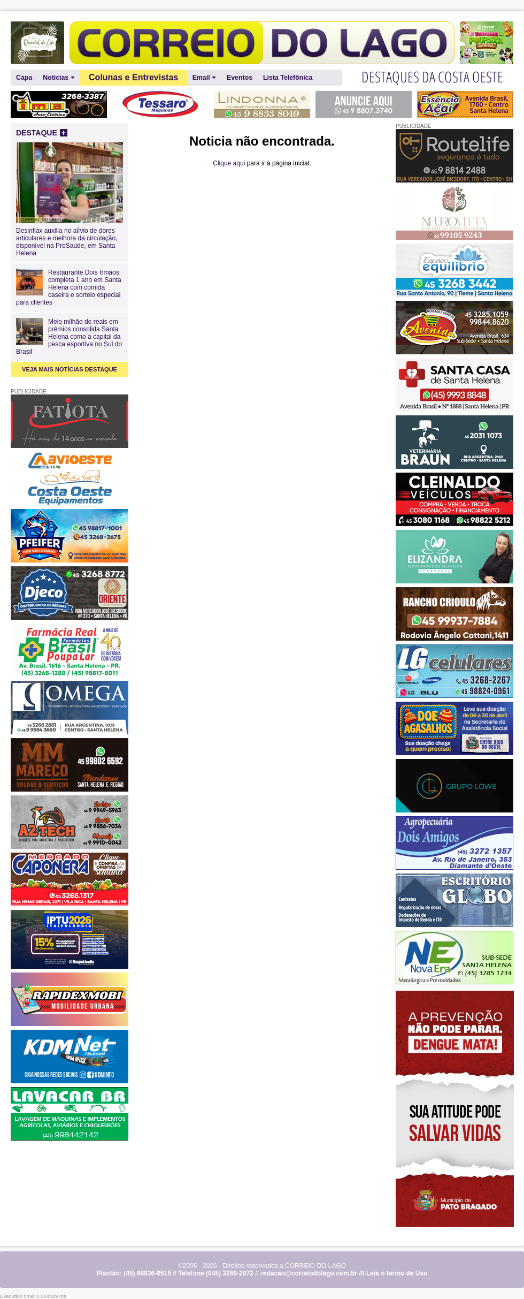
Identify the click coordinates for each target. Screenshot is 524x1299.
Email (204, 78)
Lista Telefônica (287, 77)
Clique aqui (229, 163)
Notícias (58, 78)
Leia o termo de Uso (397, 1273)
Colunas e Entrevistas (133, 77)
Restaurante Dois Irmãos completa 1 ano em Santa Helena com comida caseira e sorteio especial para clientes (68, 287)
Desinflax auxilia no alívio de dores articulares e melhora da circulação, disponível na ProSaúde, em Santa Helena (69, 238)
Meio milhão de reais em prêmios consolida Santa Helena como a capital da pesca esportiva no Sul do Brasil (69, 336)
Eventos (239, 77)
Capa (24, 77)
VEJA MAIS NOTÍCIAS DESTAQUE (69, 369)
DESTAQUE (41, 132)
